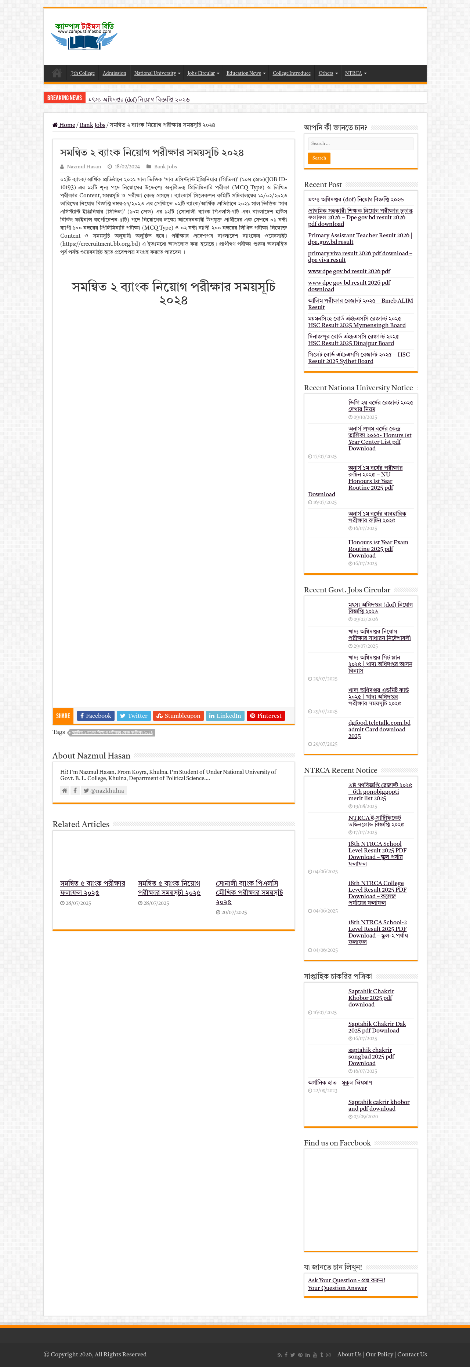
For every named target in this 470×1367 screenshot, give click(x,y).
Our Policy (380, 1355)
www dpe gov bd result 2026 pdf (349, 272)
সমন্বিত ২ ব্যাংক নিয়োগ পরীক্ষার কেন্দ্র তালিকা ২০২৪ (112, 733)
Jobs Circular (201, 73)
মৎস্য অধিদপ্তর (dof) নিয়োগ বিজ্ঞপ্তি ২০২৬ (139, 99)
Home (56, 72)
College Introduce (292, 73)
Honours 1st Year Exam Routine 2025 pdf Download (378, 549)
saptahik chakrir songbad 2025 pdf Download (371, 1057)
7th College (83, 73)
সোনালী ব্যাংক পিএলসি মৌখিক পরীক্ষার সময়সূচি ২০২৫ (249, 893)
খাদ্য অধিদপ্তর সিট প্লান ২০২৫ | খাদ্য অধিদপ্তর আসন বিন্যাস (380, 664)
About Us (349, 1355)
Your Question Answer (337, 1288)
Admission (114, 73)
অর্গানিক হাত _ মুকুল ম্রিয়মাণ (340, 1083)
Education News (244, 73)
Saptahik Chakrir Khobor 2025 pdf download (371, 998)
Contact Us (412, 1355)
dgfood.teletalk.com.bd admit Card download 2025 (379, 729)
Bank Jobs (92, 125)
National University (155, 73)
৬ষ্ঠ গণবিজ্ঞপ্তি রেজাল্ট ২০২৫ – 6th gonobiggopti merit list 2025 (380, 792)
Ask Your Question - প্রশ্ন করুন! (346, 1281)
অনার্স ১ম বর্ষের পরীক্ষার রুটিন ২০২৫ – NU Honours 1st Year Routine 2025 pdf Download (355, 481)
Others (326, 73)
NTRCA (353, 73)
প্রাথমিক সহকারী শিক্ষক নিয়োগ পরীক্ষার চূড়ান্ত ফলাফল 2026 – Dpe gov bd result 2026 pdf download (360, 217)
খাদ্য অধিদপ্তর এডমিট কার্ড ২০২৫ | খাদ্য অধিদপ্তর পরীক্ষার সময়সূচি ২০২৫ (378, 697)
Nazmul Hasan (84, 167)
